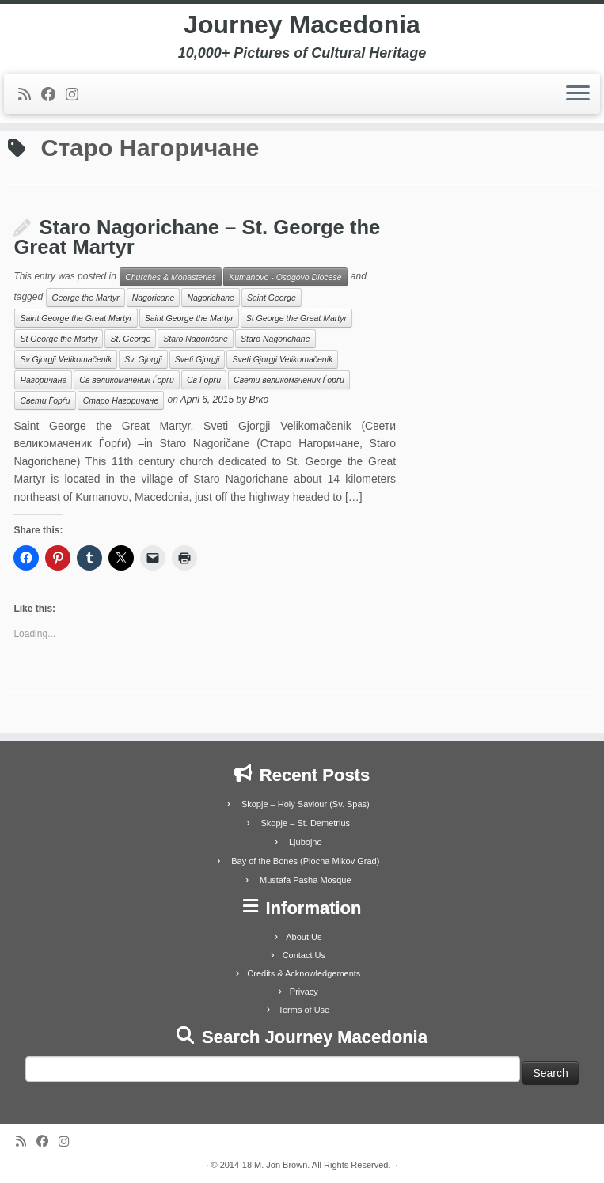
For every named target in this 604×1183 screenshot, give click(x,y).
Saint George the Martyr (189, 318)
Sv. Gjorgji (143, 359)
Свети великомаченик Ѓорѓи (289, 380)
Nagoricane (153, 297)
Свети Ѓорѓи (45, 400)
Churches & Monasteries (170, 277)
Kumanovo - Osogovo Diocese (285, 277)
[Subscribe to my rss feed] (29, 95)
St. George (130, 338)
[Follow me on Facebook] (53, 95)
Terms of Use (303, 1009)
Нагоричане (43, 380)
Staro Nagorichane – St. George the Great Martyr (196, 237)
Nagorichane (210, 297)
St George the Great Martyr (296, 318)
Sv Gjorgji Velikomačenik (66, 359)
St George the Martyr (58, 338)
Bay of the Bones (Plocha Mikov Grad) (305, 861)
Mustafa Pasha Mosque (305, 880)
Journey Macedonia (302, 24)
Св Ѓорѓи (204, 380)
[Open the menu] (578, 94)
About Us (303, 937)
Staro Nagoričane (195, 338)
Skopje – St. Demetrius (306, 823)
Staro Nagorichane (275, 338)
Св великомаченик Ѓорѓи (126, 380)
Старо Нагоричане (121, 400)
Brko (259, 399)
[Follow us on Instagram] (77, 95)
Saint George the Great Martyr (75, 318)
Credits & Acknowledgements (303, 973)
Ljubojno (305, 842)
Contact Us (304, 955)
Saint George (271, 297)
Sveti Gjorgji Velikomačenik (282, 359)
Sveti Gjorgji (197, 359)
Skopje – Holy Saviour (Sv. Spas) (305, 804)
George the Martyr (85, 297)
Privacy (304, 991)
